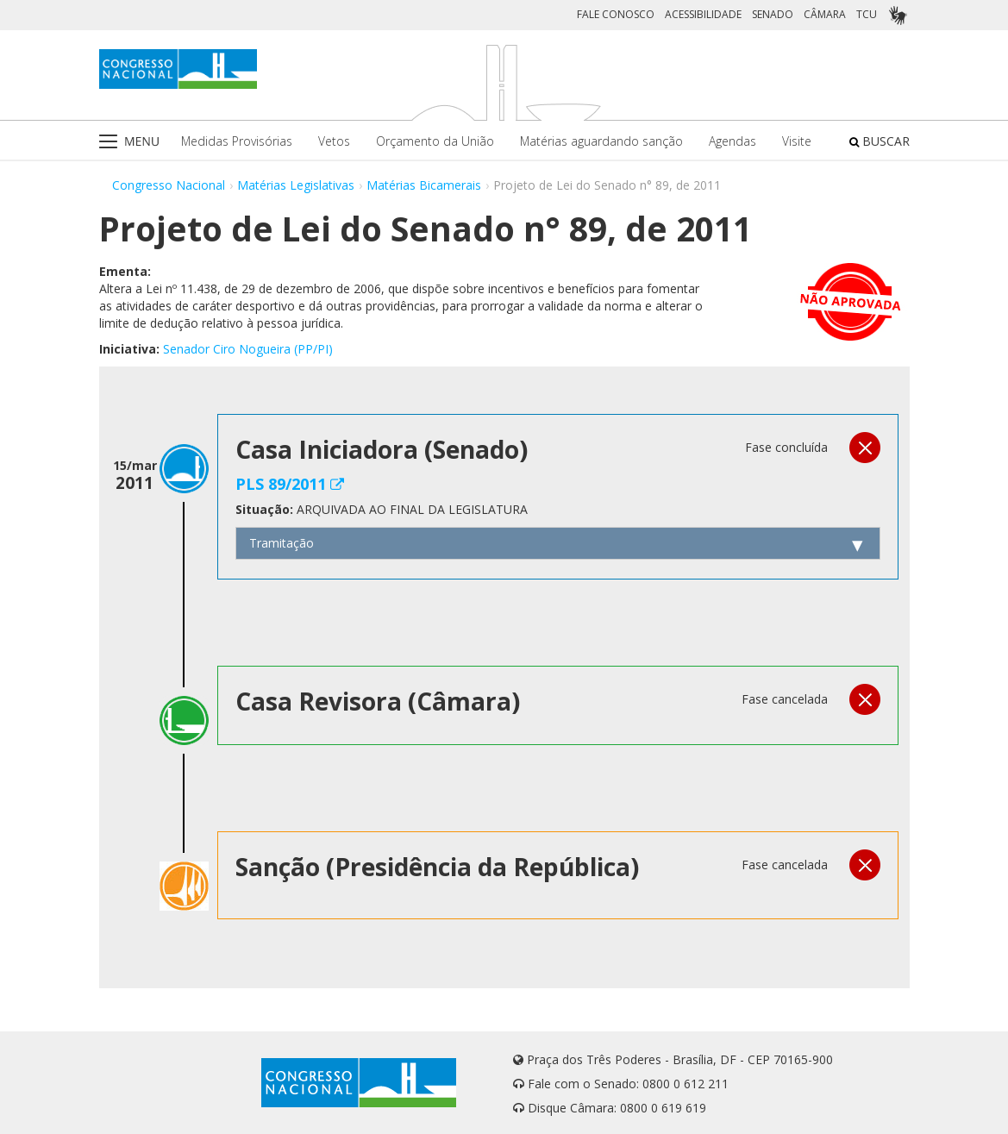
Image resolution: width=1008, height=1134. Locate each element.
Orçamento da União (435, 141)
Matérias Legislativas (295, 185)
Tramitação (281, 543)
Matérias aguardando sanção (601, 141)
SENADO (772, 14)
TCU (866, 14)
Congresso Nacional (168, 185)
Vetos (334, 141)
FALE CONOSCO (615, 14)
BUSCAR (879, 141)
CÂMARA (825, 14)
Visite (796, 141)
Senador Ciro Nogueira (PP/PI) (248, 349)
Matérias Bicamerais (423, 185)
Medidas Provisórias (236, 141)
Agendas (732, 141)
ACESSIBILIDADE (703, 14)
